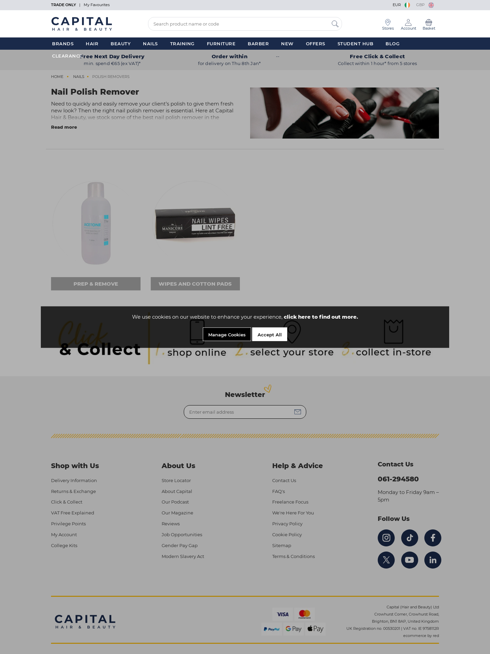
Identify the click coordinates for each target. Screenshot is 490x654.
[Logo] (81, 23)
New (287, 43)
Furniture (221, 43)
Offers (315, 43)
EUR (402, 4)
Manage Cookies (227, 334)
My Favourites (97, 4)
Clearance (67, 56)
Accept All (270, 334)
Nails (150, 43)
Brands (63, 43)
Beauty (121, 43)
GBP (425, 4)
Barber (258, 43)
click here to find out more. (321, 317)
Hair (92, 43)
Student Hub (356, 43)
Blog (392, 43)
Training (182, 43)
